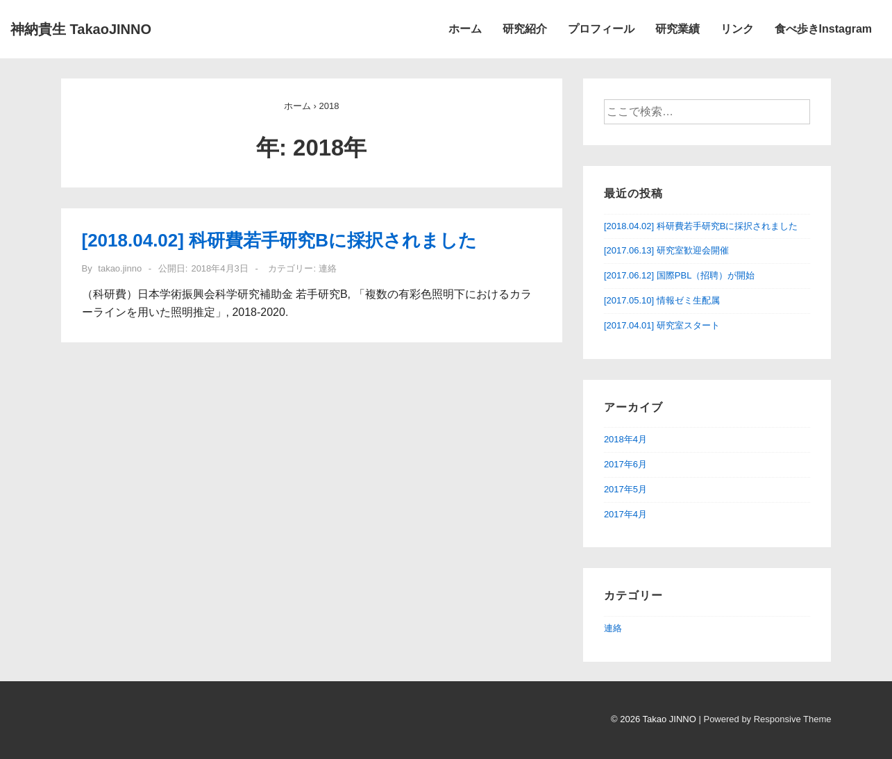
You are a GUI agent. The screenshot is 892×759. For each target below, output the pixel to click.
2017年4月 (625, 514)
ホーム (465, 29)
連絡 (328, 268)
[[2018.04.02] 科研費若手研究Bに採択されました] (219, 268)
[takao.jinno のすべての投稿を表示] (119, 268)
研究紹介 (525, 29)
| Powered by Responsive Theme (764, 719)
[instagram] (76, 722)
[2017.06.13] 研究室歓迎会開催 (666, 250)
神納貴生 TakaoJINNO (80, 29)
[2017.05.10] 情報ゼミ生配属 (662, 300)
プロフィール (601, 29)
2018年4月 (625, 439)
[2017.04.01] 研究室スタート (662, 325)
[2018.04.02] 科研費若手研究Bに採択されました (279, 240)
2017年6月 (625, 464)
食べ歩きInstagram (823, 29)
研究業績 (677, 29)
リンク (737, 29)
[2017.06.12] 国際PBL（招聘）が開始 (679, 275)
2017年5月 (625, 489)
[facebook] (63, 722)
